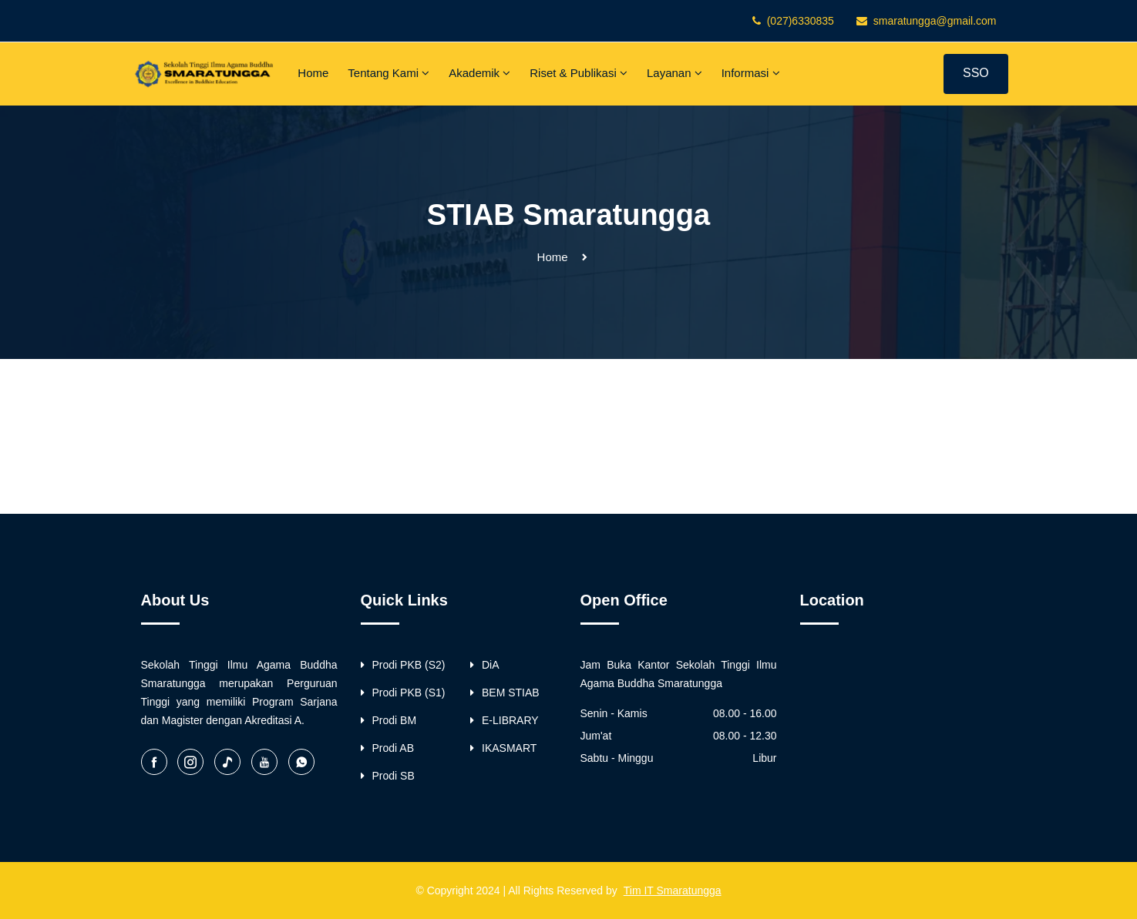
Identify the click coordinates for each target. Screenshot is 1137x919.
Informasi (751, 72)
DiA (485, 665)
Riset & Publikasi (578, 72)
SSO (976, 72)
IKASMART (503, 748)
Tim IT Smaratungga (673, 890)
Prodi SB (388, 776)
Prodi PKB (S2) (403, 665)
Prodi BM (389, 720)
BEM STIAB (505, 692)
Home (313, 72)
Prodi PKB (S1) (403, 692)
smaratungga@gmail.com (935, 21)
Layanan (674, 72)
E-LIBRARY (504, 720)
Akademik (479, 72)
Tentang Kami (388, 72)
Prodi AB (387, 748)
